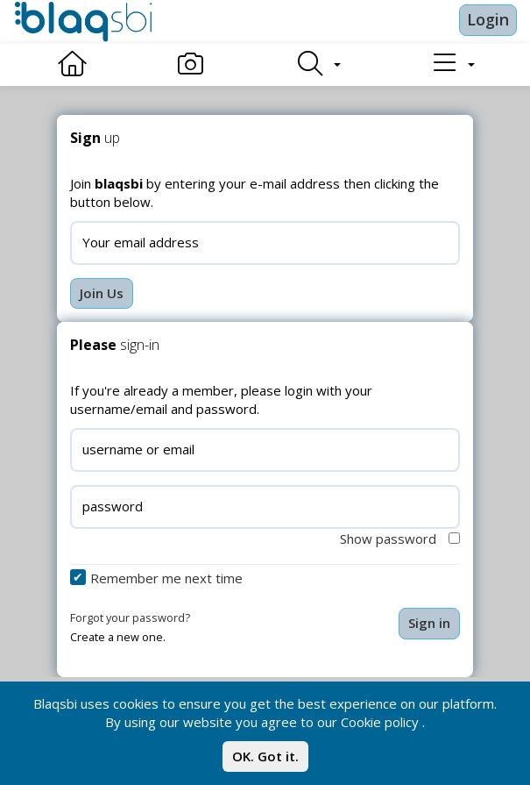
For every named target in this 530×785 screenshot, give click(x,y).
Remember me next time (166, 578)
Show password (400, 538)
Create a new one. (118, 637)
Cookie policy (380, 722)
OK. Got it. (265, 756)
